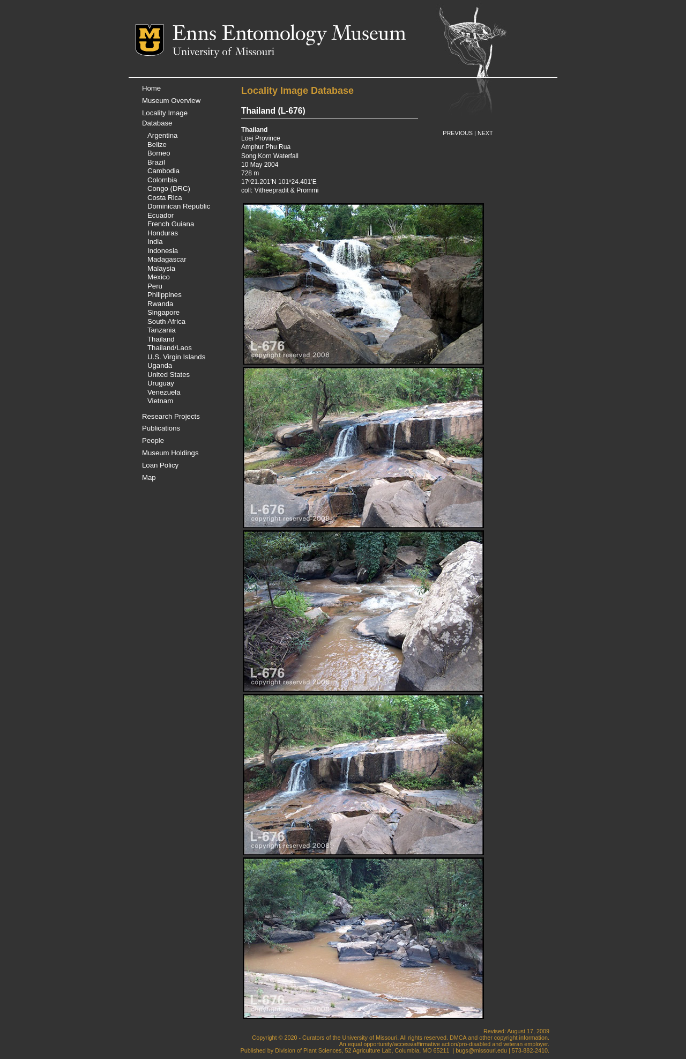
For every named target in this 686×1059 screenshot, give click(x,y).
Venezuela (164, 392)
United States (168, 375)
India (155, 242)
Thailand (161, 339)
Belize (157, 144)
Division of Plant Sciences (308, 1050)
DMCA (458, 1037)
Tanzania (161, 330)
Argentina (162, 135)
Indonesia (162, 251)
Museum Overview (171, 101)
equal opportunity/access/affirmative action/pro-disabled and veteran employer (448, 1044)
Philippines (164, 295)
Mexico (158, 277)
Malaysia (161, 268)
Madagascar (167, 259)
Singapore (163, 312)
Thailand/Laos (169, 348)
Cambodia (163, 171)
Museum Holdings (170, 453)
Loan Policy (160, 465)
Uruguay (160, 383)
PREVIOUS (458, 133)
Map (149, 477)
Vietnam (160, 401)
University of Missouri (223, 52)
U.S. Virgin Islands (176, 357)
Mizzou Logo (154, 40)
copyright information (521, 1037)
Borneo (158, 153)
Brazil (156, 162)
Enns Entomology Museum (289, 35)
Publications (161, 428)
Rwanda (160, 304)
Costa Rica (164, 198)
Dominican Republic (178, 206)
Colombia (162, 180)
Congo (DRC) (168, 188)
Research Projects (171, 416)
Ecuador (160, 215)
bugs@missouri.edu (481, 1050)
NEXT (485, 133)
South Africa (166, 321)
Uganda (159, 365)
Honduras (162, 233)
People (153, 440)
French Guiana (170, 224)
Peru (154, 286)
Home (151, 88)
